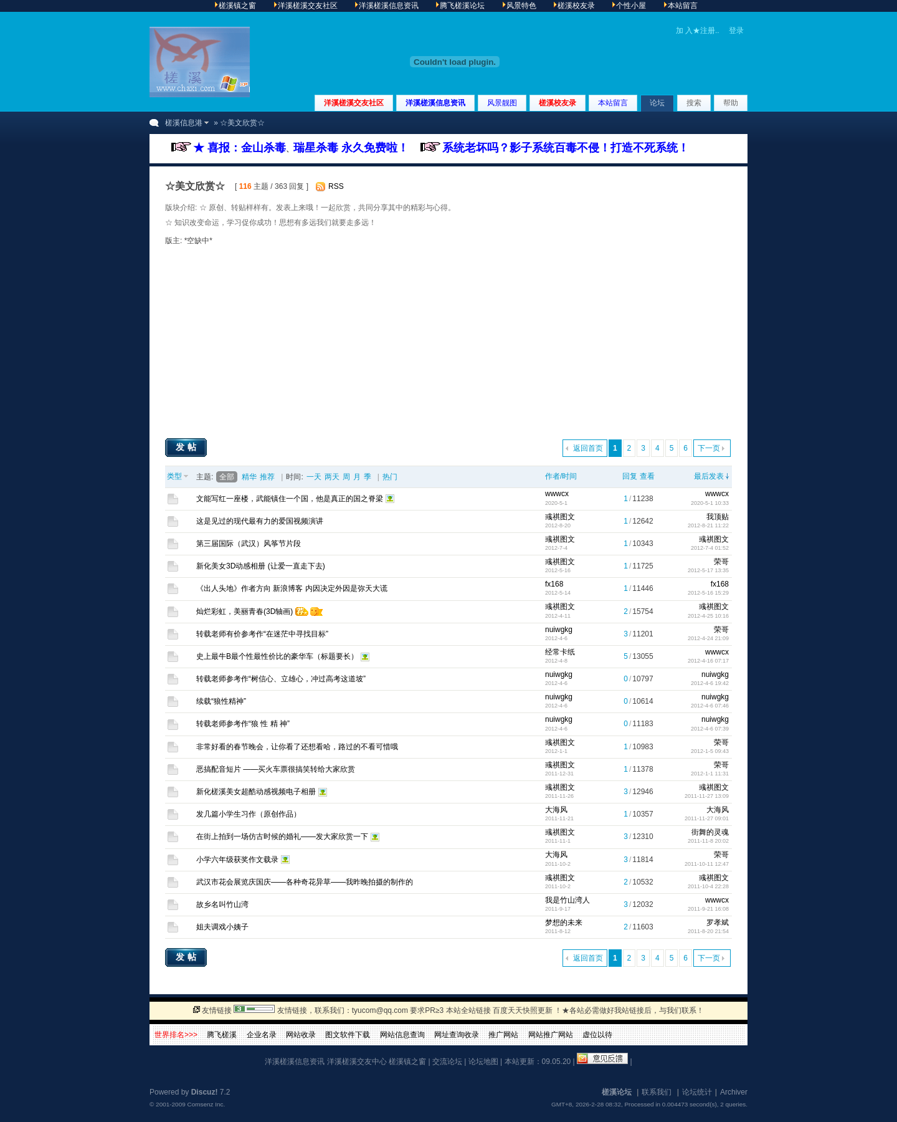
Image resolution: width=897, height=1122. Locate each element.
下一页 (709, 448)
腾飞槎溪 (222, 1034)
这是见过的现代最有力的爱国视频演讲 (259, 521)
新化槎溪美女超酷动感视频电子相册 (256, 791)
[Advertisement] (448, 341)
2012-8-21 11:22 (708, 525)
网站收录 (301, 1034)
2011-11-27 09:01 (707, 818)
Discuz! (204, 1092)
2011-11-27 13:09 (707, 796)
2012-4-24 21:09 (708, 638)
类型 (174, 476)
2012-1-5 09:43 (710, 751)
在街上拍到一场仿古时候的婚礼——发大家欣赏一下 (282, 836)
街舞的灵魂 (710, 832)
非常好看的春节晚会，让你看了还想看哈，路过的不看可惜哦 (297, 746)
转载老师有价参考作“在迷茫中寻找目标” (262, 634)
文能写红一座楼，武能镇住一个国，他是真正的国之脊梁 (289, 498)
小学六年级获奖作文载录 (237, 859)
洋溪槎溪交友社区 (354, 102)
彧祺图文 (560, 516)
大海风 (556, 809)
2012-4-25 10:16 (708, 616)
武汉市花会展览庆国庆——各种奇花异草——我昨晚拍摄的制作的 (304, 882)
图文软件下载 (347, 1034)
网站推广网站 (550, 1034)
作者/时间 (561, 476)
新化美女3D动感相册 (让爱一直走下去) (260, 566)
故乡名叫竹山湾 (222, 904)
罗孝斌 (717, 922)
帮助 (730, 102)
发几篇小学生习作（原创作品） (248, 814)
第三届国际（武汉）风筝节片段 (248, 543)
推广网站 (503, 1034)
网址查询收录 (456, 1034)
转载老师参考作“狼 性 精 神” (243, 723)
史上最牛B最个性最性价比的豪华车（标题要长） (277, 656)
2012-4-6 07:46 (710, 705)
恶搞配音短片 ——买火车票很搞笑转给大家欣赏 (275, 769)
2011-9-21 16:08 (708, 909)
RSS (336, 186)
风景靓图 (502, 102)
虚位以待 (597, 1034)
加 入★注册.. (697, 30)
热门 (389, 476)
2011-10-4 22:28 (708, 886)
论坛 (657, 102)
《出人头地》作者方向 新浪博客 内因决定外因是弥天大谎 (291, 588)
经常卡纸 (560, 652)
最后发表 (709, 476)
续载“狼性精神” (221, 701)
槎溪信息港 (183, 122)
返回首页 (588, 448)
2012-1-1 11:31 (710, 773)
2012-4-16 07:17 (708, 661)
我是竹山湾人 (567, 900)
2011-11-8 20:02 (708, 841)
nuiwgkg (558, 629)
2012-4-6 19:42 (710, 683)
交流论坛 (447, 1061)
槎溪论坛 (617, 1092)
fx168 (554, 584)
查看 (647, 476)
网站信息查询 (402, 1034)
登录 (736, 30)
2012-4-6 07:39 (710, 729)
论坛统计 (697, 1092)
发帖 (187, 447)
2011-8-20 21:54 (708, 931)
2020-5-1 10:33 (710, 503)
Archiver (734, 1092)
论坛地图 (483, 1061)
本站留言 (613, 102)
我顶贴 (717, 516)
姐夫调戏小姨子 (222, 927)
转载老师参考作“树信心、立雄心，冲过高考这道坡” (281, 678)
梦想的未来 (563, 922)
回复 (629, 476)
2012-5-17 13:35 (708, 570)
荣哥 (721, 561)
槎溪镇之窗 (407, 1061)
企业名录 (262, 1034)
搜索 (693, 102)
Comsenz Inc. (206, 1104)
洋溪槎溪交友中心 (357, 1061)
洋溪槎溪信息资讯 (435, 102)
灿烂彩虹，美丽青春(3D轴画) (244, 611)
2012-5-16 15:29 (708, 593)
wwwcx (557, 493)
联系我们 (657, 1092)
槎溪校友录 (557, 102)
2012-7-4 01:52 (710, 548)
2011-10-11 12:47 (707, 864)
